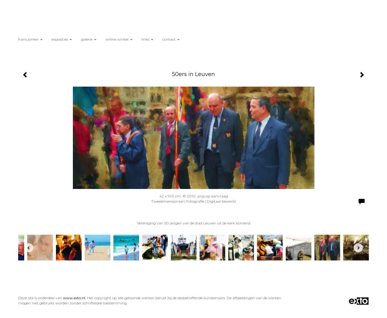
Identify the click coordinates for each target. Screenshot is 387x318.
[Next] (358, 247)
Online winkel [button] (119, 39)
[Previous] (28, 247)
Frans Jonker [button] (30, 39)
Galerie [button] (88, 39)
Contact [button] (171, 39)
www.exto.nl (74, 298)
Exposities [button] (62, 39)
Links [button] (147, 39)
